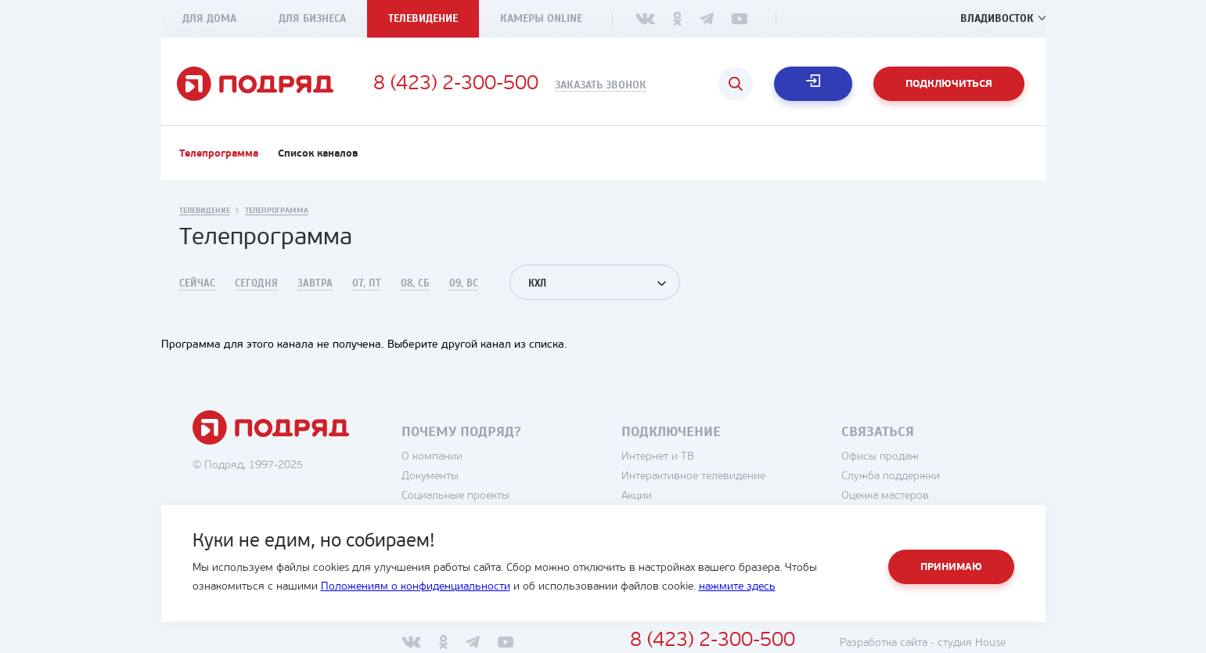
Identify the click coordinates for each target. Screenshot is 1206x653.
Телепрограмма (218, 154)
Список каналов (318, 154)
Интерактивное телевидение (693, 476)
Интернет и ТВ (657, 457)
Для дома (209, 18)
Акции (636, 496)
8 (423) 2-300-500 (455, 84)
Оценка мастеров (885, 496)
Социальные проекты (455, 496)
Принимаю (951, 567)
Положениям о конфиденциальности (415, 587)
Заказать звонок (600, 85)
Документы (430, 476)
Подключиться (948, 84)
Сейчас (197, 283)
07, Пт (366, 283)
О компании (432, 457)
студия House (972, 643)
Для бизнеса (312, 18)
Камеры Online (541, 18)
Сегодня (256, 283)
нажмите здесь (737, 587)
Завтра (315, 283)
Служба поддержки (890, 476)
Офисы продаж (880, 457)
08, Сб (415, 283)
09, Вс (463, 283)
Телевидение (423, 18)
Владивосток (997, 18)
